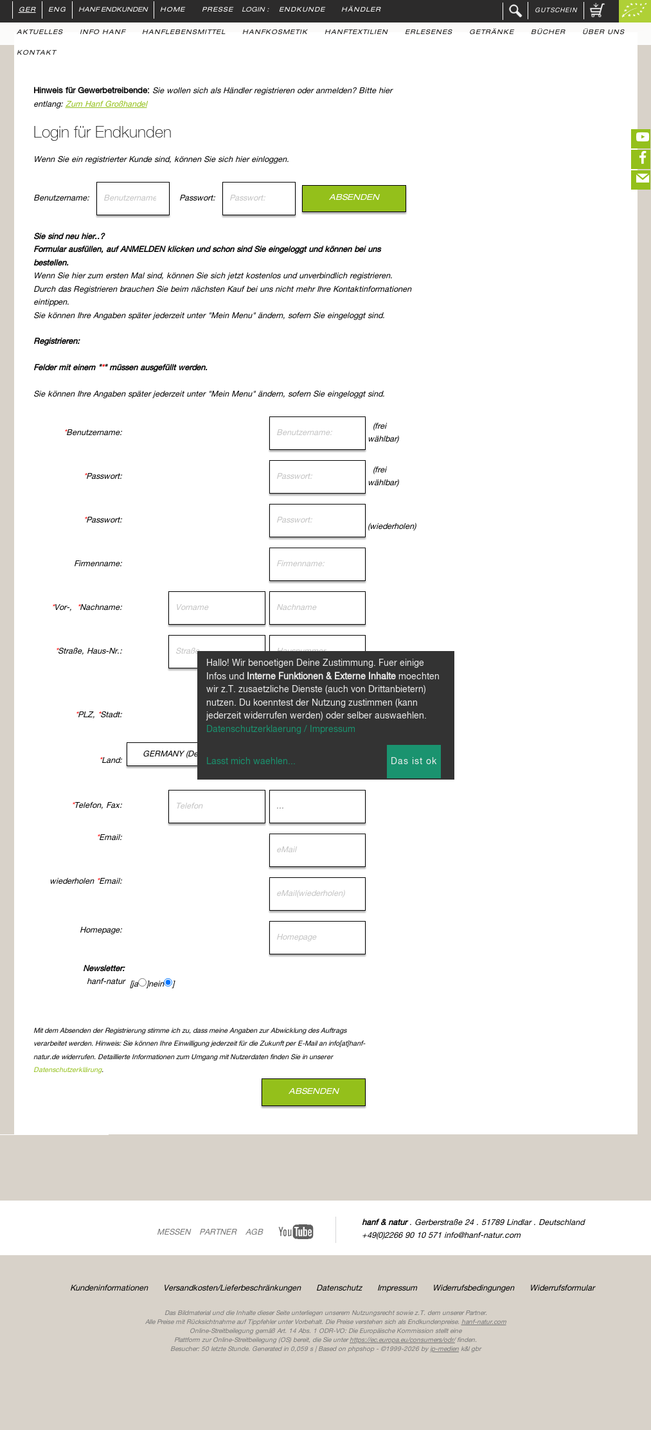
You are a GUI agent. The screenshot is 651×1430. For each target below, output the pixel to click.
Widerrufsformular (562, 1288)
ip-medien (444, 1349)
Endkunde (302, 10)
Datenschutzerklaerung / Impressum (280, 729)
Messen (173, 1232)
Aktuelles (40, 33)
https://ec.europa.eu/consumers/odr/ (402, 1340)
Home (172, 10)
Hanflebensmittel (184, 33)
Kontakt (36, 53)
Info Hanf (102, 33)
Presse (217, 10)
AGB (254, 1232)
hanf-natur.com (483, 1322)
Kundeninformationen (109, 1288)
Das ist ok (414, 761)
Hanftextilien (356, 33)
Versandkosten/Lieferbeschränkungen (232, 1288)
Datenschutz (339, 1288)
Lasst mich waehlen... (251, 761)
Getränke (491, 33)
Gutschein (556, 10)
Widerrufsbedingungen (473, 1288)
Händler (361, 10)
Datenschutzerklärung (168, 1070)
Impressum (397, 1288)
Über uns (603, 33)
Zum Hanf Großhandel (206, 104)
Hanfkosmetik (275, 33)
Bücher (548, 33)
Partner (217, 1232)
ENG (57, 10)
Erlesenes (428, 33)
